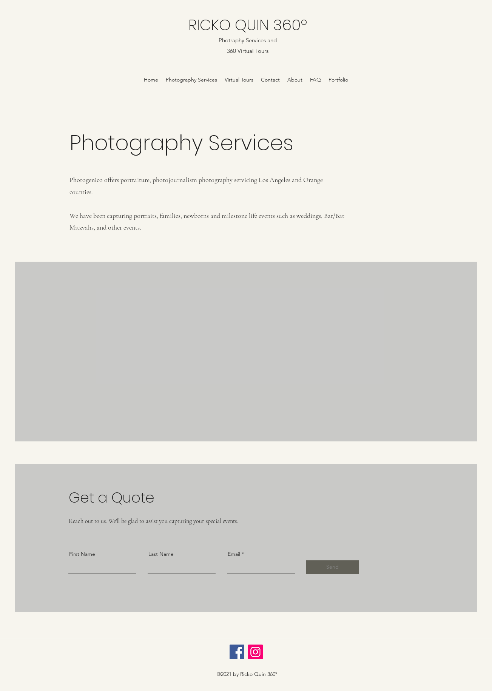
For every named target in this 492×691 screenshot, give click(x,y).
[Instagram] (255, 652)
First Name (82, 554)
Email (234, 554)
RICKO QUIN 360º (247, 24)
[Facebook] (237, 652)
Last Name (161, 554)
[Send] (332, 567)
